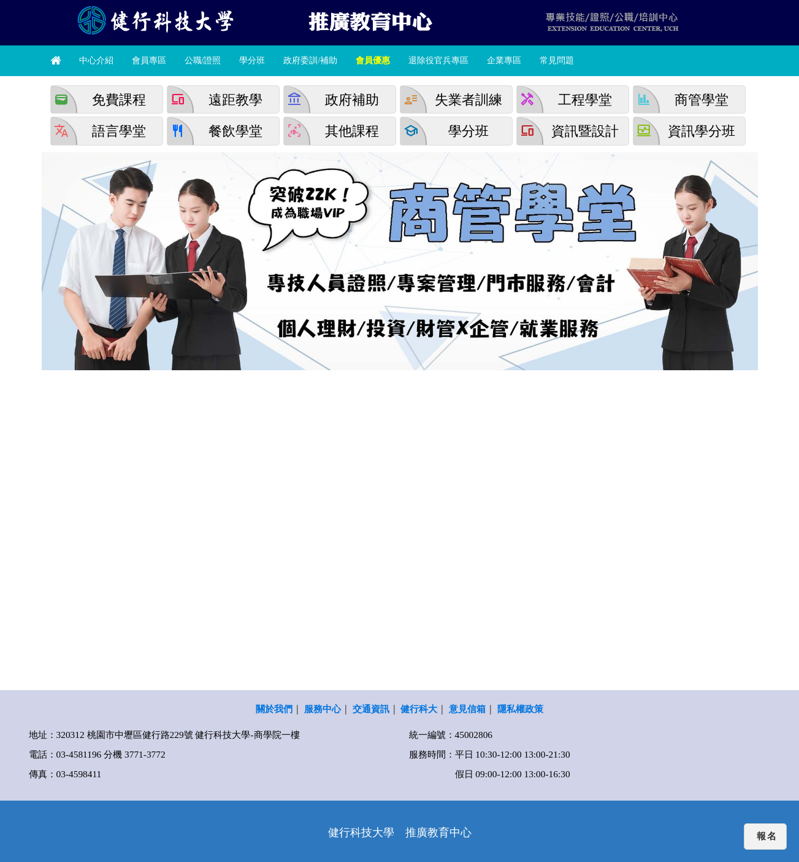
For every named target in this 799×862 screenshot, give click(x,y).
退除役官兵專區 (438, 60)
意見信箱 (467, 709)
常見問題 (557, 60)
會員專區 (149, 60)
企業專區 (504, 60)
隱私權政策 (520, 709)
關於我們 (274, 709)
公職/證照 (203, 60)
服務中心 (322, 709)
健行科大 (418, 709)
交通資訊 (371, 709)
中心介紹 (96, 60)
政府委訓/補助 (310, 60)
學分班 (252, 60)
